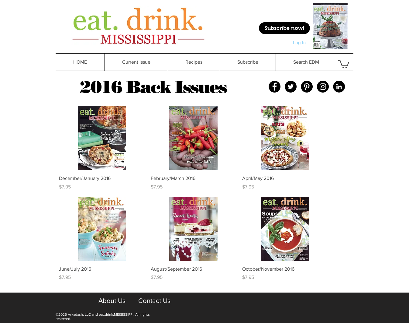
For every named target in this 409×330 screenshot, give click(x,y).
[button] (194, 62)
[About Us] (111, 301)
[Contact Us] (154, 301)
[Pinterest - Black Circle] (307, 87)
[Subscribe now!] (284, 28)
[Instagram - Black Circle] (323, 87)
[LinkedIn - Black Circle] (339, 87)
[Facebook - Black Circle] (274, 87)
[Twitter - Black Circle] (291, 87)
